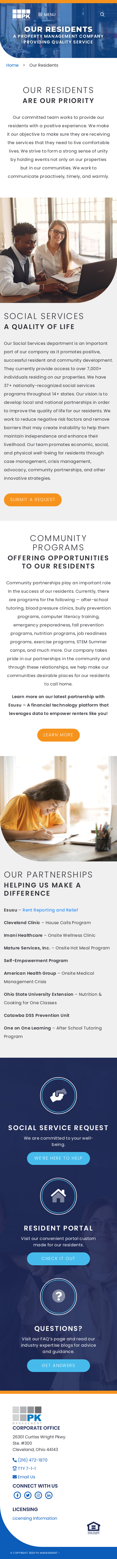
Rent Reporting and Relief (50, 910)
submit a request (32, 500)
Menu (47, 15)
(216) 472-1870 (32, 1460)
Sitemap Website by (75, 1553)
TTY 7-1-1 (27, 1468)
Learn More (58, 735)
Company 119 (98, 1553)
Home (12, 65)
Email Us (26, 1477)
